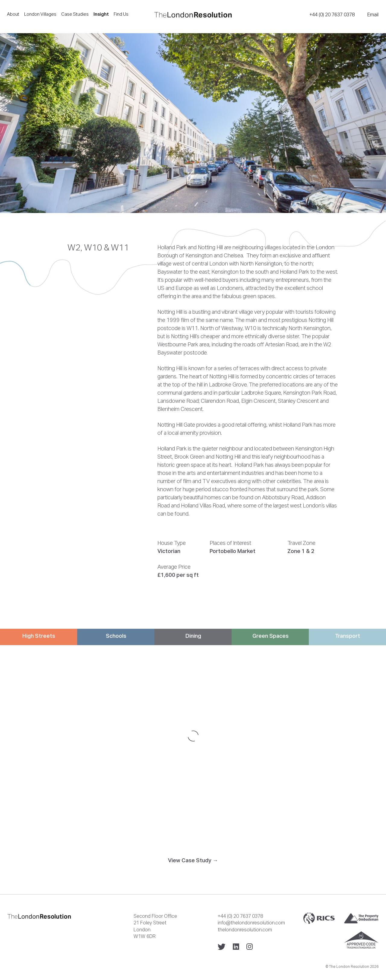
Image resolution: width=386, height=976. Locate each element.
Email (372, 14)
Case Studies (75, 14)
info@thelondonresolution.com (251, 922)
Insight (101, 14)
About (13, 14)
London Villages (40, 14)
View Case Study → (193, 860)
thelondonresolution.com (245, 929)
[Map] (193, 735)
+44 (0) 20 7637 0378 (332, 14)
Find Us (121, 14)
